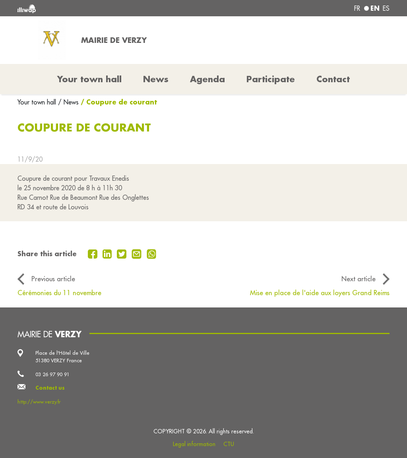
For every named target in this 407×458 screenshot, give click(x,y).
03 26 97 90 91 (52, 374)
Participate (270, 79)
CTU (228, 444)
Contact (333, 79)
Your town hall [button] (89, 79)
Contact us (50, 388)
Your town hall (37, 102)
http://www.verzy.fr (38, 401)
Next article (358, 278)
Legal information (194, 444)
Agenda (207, 79)
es (386, 8)
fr (357, 8)
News (156, 79)
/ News (68, 102)
